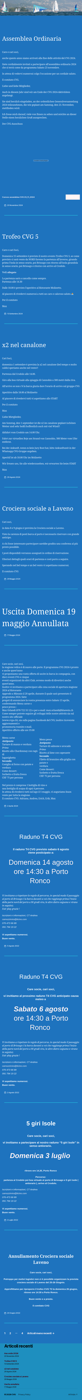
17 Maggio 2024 (13, 635)
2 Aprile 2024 (12, 806)
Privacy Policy (24, 1394)
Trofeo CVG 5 (10, 1360)
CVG (14, 1394)
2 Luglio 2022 (12, 1220)
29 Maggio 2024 (13, 579)
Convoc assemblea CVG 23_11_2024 (18, 197)
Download (73, 197)
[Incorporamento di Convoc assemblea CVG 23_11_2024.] (41, 161)
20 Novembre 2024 (15, 206)
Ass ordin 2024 (11, 1353)
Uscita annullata (11, 1384)
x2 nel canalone (11, 1368)
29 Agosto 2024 (13, 477)
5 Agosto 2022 (13, 946)
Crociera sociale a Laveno (16, 1376)
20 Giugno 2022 (13, 1312)
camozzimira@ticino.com (14, 919)
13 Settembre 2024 (15, 314)
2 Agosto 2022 (13, 1092)
